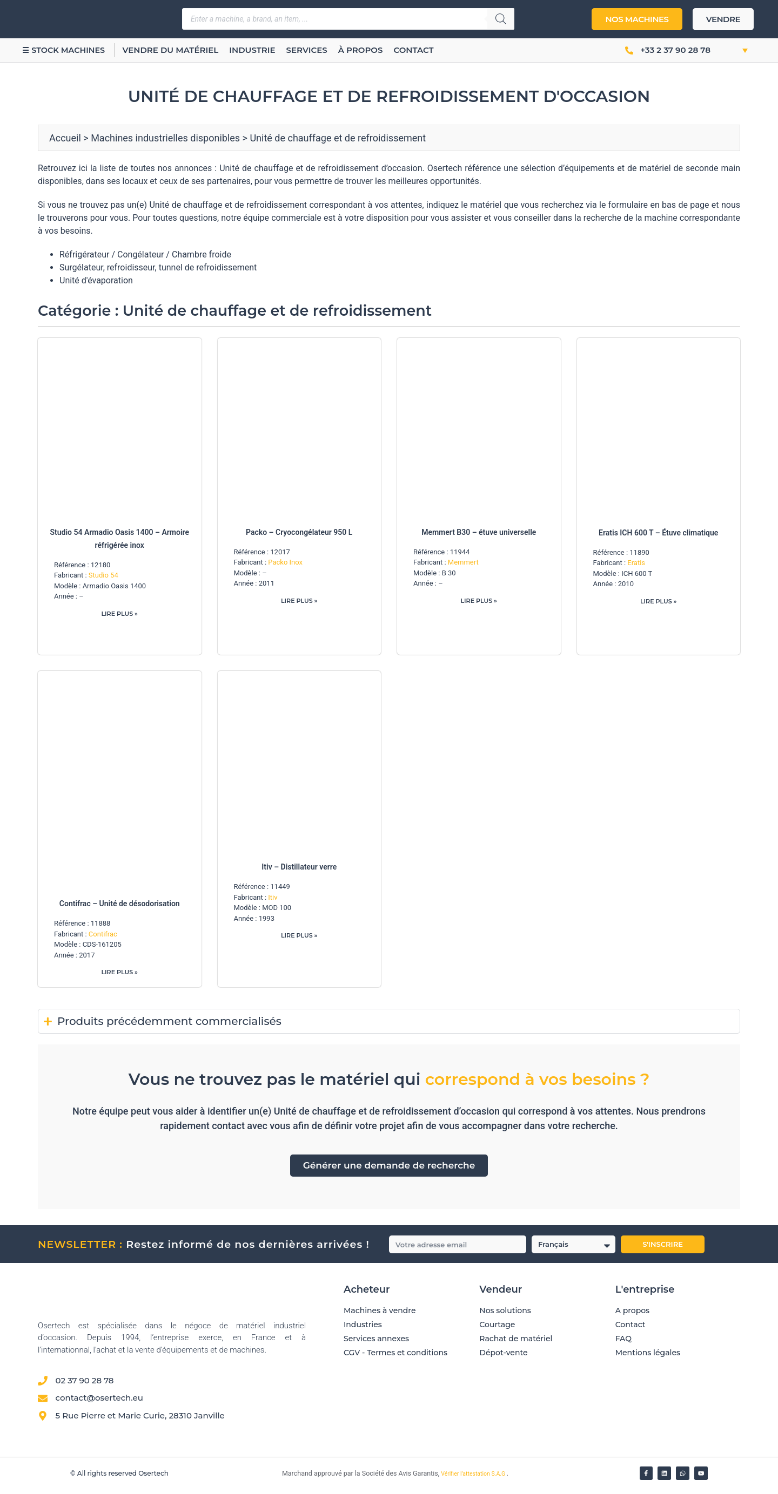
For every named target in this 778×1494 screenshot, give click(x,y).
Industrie (265, 50)
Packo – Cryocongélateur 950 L (299, 532)
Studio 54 (103, 575)
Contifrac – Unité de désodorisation (119, 905)
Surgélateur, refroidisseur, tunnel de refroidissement (158, 267)
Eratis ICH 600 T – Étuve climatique (658, 532)
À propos (373, 50)
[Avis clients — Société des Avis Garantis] (520, 1410)
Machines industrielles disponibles (165, 138)
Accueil (65, 138)
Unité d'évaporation (96, 280)
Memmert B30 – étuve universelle (478, 532)
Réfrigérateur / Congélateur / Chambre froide (145, 254)
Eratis (636, 563)
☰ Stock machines (70, 50)
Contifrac (103, 936)
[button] (733, 50)
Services (319, 50)
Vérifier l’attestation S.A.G (474, 1478)
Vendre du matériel (184, 50)
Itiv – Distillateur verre (299, 868)
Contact (426, 50)
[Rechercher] (500, 19)
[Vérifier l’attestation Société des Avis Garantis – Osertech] (276, 1479)
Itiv (272, 899)
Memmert (463, 562)
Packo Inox (285, 562)
